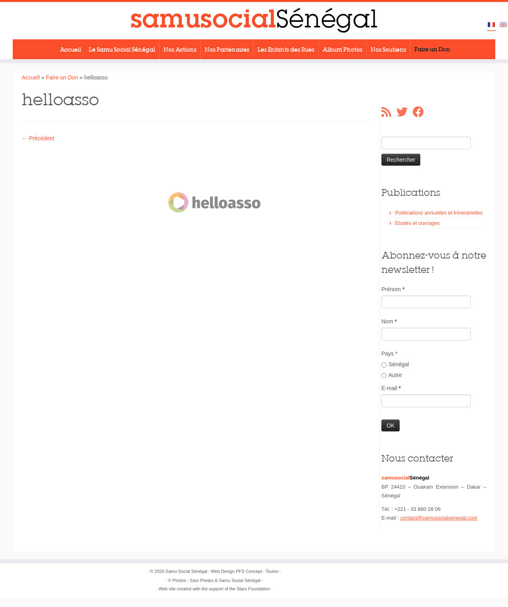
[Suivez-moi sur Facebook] (421, 112)
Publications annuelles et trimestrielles (439, 213)
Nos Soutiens (388, 49)
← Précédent (38, 138)
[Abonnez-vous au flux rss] (388, 112)
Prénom (392, 289)
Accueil (70, 49)
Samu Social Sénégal (186, 571)
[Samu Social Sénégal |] (254, 20)
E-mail (391, 388)
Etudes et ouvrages (417, 223)
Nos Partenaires (227, 49)
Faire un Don (432, 49)
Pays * (389, 353)
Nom (389, 321)
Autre (391, 375)
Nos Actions (180, 49)
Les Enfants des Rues (286, 49)
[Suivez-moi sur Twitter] (404, 112)
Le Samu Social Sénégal (122, 49)
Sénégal (395, 364)
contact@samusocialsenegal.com (438, 518)
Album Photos (342, 49)
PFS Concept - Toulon (257, 571)
